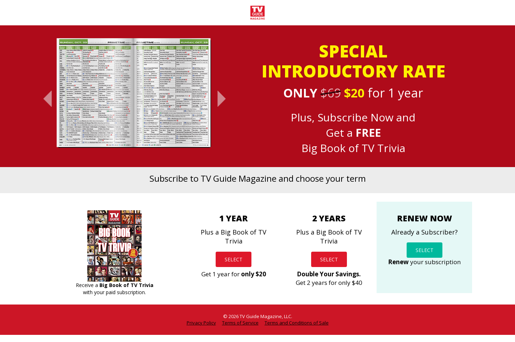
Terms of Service (240, 323)
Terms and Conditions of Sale (297, 323)
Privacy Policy (201, 323)
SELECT (233, 259)
